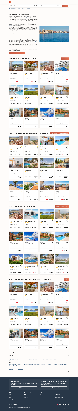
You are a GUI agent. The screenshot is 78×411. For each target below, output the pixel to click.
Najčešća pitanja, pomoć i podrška (24, 387)
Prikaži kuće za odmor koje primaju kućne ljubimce (59, 133)
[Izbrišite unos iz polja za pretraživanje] (34, 5)
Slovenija (64, 359)
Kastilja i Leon (43, 364)
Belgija (13, 359)
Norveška (49, 359)
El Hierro (23, 364)
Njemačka (53, 359)
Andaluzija (11, 364)
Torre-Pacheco (20, 369)
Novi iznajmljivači (56, 1)
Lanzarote (59, 364)
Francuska (27, 359)
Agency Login (11, 399)
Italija (36, 359)
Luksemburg (40, 359)
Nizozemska (45, 359)
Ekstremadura (19, 364)
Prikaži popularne (65, 58)
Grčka (30, 359)
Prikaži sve (66, 279)
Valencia (17, 365)
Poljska (57, 359)
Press (10, 397)
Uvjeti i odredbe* (66, 408)
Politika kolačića (57, 394)
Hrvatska (33, 359)
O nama (10, 394)
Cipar (16, 359)
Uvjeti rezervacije (27, 399)
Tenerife (13, 365)
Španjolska (18, 8)
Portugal (60, 359)
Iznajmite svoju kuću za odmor (54, 387)
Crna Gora (19, 359)
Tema (40, 394)
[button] (42, 5)
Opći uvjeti (26, 397)
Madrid (62, 364)
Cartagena (11, 369)
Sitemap (56, 399)
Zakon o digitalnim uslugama (59, 397)
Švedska (15, 360)
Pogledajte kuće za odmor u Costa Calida (17, 53)
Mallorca (65, 364)
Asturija (14, 364)
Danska (23, 359)
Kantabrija (38, 364)
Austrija (10, 359)
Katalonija (55, 364)
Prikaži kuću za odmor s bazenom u (62, 206)
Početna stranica (12, 8)
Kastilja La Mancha (49, 364)
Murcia (23, 8)
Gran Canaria (31, 364)
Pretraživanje (65, 5)
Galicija (27, 364)
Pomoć (62, 1)
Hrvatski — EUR (60, 404)
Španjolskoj (28, 17)
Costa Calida (28, 8)
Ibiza (35, 364)
